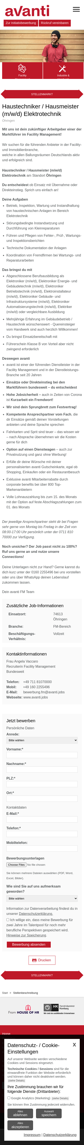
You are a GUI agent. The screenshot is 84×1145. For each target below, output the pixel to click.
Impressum (32, 1135)
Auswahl (49, 1113)
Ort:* (10, 793)
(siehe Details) (16, 1080)
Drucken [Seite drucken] (44, 960)
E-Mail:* (12, 813)
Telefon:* (13, 828)
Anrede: (12, 734)
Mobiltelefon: (17, 843)
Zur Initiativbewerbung (21, 23)
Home (6, 1034)
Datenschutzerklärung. (36, 914)
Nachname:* (16, 764)
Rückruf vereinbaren (55, 23)
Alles (20, 1113)
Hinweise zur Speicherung (26, 935)
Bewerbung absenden (28, 944)
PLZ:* (10, 778)
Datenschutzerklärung (60, 1135)
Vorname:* (14, 749)
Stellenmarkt (42, 94)
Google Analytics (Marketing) (30, 1098)
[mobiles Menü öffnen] (76, 9)
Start (5, 992)
